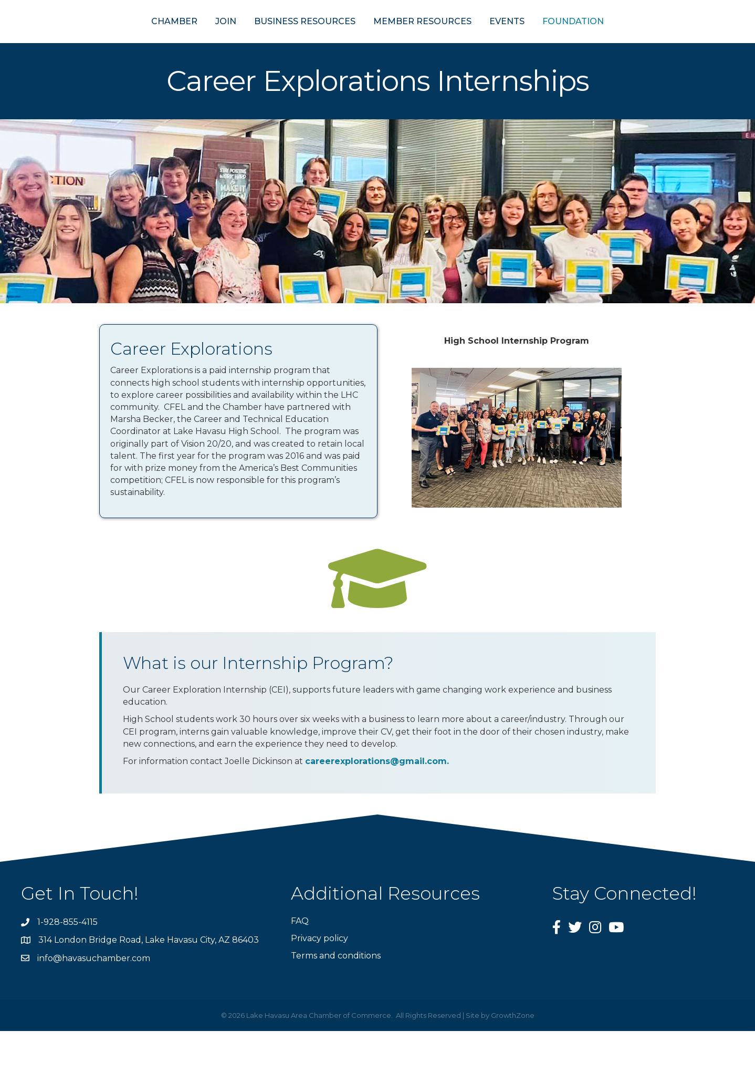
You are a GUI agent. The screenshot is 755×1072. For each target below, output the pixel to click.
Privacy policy (319, 979)
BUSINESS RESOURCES (253, 41)
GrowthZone (512, 1056)
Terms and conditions (336, 997)
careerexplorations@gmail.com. (377, 802)
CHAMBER (123, 41)
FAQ (300, 961)
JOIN (174, 41)
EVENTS (558, 41)
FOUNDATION (624, 41)
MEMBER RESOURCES (474, 41)
